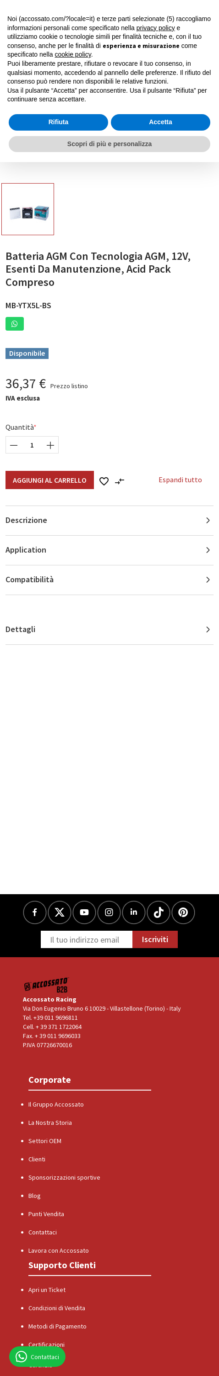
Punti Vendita (46, 1214)
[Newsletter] (86, 939)
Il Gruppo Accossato (56, 1104)
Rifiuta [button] (59, 122)
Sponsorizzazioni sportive (64, 1177)
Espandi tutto (180, 479)
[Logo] (47, 984)
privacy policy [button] (156, 28)
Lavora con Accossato (58, 1250)
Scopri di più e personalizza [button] (109, 144)
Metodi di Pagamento (57, 1326)
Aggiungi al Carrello (50, 480)
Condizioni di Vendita (56, 1308)
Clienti (36, 1159)
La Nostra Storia (50, 1122)
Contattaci (42, 1232)
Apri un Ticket (47, 1290)
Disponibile (27, 353)
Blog (34, 1195)
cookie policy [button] (73, 54)
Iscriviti (155, 939)
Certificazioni (46, 1344)
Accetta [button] (160, 122)
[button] (14, 324)
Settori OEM (44, 1141)
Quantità (19, 427)
